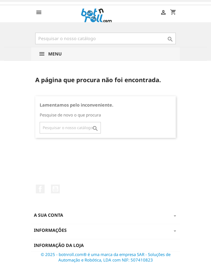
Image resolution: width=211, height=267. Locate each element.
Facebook (40, 189)
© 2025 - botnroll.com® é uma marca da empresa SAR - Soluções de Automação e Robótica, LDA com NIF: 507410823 (106, 257)
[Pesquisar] (105, 38)
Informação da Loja (59, 245)
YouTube (55, 189)
